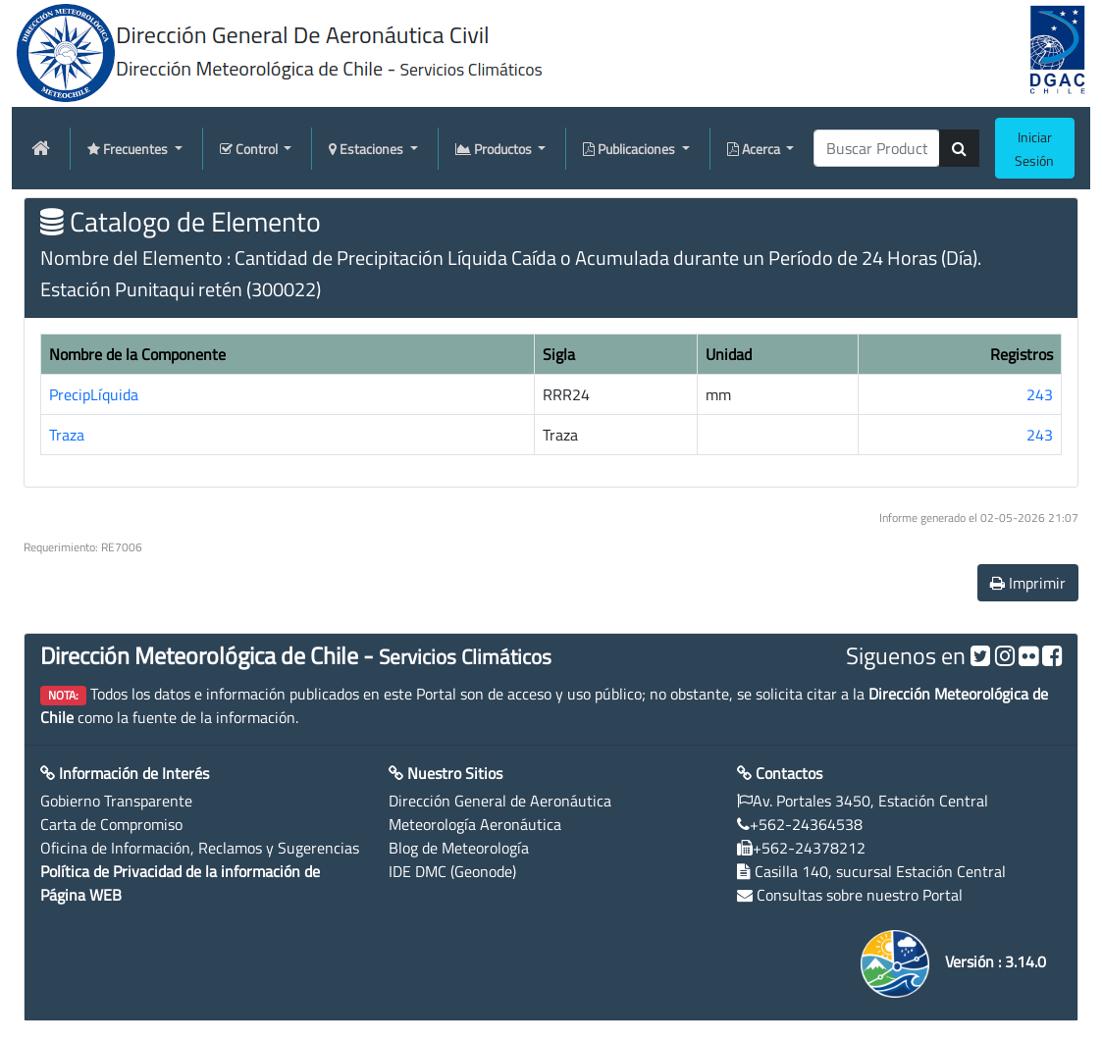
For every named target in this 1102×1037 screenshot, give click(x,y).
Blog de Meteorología (459, 847)
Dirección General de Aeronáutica (500, 800)
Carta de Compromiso (111, 824)
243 (1039, 394)
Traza (66, 434)
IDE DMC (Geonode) (452, 871)
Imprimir (1028, 583)
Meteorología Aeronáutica (475, 824)
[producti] (876, 148)
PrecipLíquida (93, 394)
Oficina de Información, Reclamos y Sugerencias (199, 847)
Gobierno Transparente (116, 800)
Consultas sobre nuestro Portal (860, 895)
